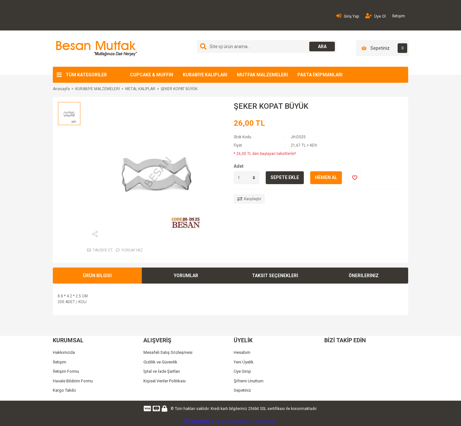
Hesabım (242, 352)
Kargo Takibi (64, 390)
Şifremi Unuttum (248, 381)
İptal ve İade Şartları (161, 371)
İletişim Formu (66, 371)
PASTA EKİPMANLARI (320, 74)
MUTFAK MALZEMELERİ (262, 74)
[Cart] (382, 48)
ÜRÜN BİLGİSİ (97, 275)
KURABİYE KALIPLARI (205, 74)
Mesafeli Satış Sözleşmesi (167, 352)
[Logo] (95, 48)
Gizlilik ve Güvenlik (160, 362)
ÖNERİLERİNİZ (364, 275)
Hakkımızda (64, 352)
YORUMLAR (186, 275)
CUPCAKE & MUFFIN (151, 74)
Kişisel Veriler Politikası (164, 381)
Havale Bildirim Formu (73, 381)
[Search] (266, 46)
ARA (322, 46)
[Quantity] (246, 177)
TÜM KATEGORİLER (86, 74)
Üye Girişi (242, 371)
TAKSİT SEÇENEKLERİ (275, 275)
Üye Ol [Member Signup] (375, 16)
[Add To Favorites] (354, 177)
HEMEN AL (326, 177)
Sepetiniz (242, 390)
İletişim (398, 16)
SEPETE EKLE (285, 177)
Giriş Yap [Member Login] (347, 16)
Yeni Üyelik (244, 362)
